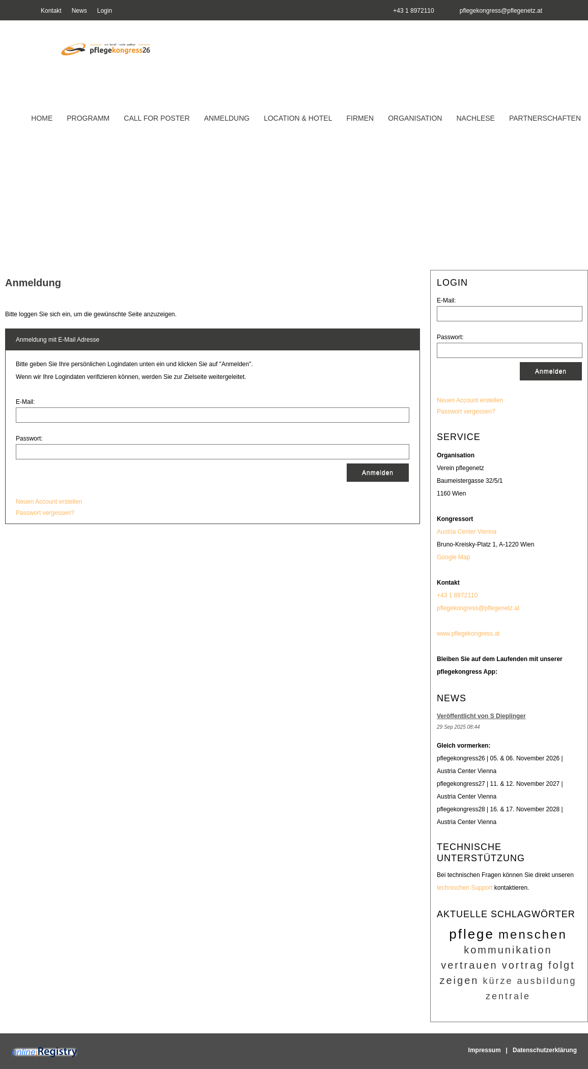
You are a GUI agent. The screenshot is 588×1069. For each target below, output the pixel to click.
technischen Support (464, 887)
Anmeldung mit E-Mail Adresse (57, 339)
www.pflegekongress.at (468, 633)
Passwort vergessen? (466, 411)
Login (104, 10)
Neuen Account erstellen (470, 400)
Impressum (484, 1050)
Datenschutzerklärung (545, 1050)
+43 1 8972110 (457, 595)
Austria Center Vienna (466, 531)
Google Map (453, 557)
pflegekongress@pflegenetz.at (501, 10)
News (79, 10)
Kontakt (51, 10)
